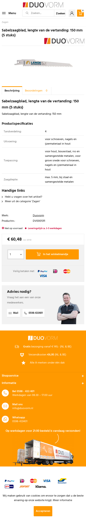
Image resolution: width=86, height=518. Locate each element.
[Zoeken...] (38, 13)
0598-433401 (33, 313)
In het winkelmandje (52, 254)
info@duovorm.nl (22, 408)
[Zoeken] (59, 13)
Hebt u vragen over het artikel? (22, 197)
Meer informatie (62, 500)
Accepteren (43, 511)
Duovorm (38, 215)
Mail (13, 313)
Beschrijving (12, 91)
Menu (9, 13)
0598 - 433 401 (25, 391)
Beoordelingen (37, 90)
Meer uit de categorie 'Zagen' (21, 201)
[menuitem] (9, 13)
